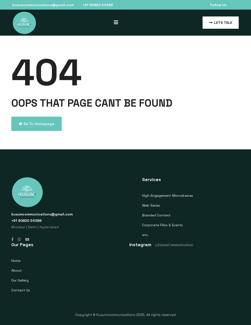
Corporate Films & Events (162, 225)
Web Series (151, 205)
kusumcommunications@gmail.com (43, 5)
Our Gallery (20, 280)
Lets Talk (220, 22)
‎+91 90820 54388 (98, 5)
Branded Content (156, 215)
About (16, 270)
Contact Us (20, 290)
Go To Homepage (36, 123)
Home (15, 260)
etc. (145, 235)
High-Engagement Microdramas (167, 195)
